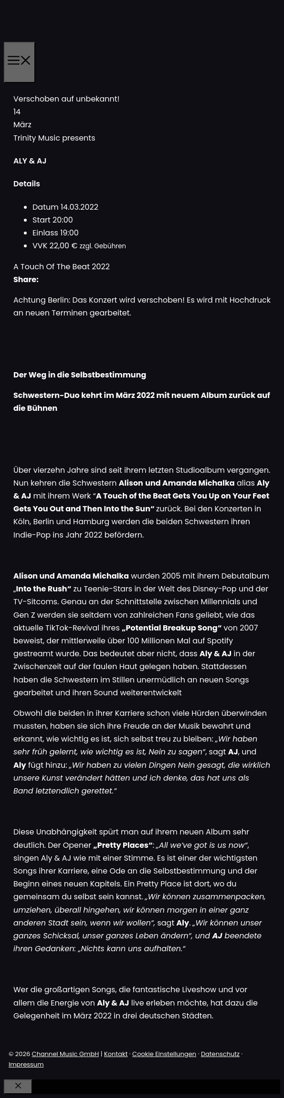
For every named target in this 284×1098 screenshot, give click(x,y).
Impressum (26, 1064)
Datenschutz (220, 1053)
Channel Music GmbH (65, 1053)
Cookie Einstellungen (164, 1053)
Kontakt (115, 1053)
